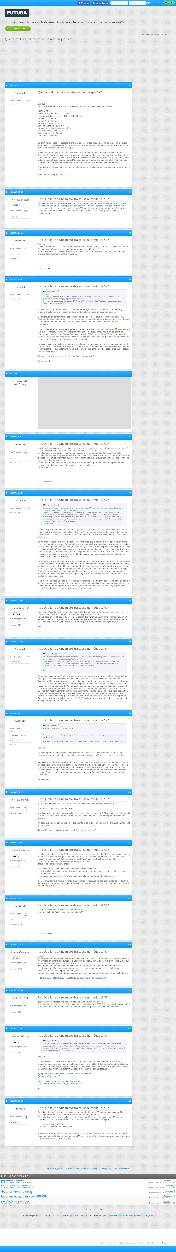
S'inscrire (83, 3)
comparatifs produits (68, 1215)
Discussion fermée (18, 29)
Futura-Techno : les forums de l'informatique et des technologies (44, 22)
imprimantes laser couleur (118, 1215)
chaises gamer (147, 1215)
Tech (37, 1215)
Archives (109, 1243)
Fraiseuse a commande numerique (16, 1186)
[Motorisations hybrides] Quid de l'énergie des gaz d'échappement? (101, 1168)
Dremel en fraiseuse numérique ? (16, 1201)
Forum (13, 22)
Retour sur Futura (100, 3)
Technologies (78, 22)
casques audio (135, 1215)
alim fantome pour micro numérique (17, 1191)
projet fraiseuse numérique (13, 1180)
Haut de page (163, 1243)
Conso (116, 1243)
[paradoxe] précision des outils (60, 1168)
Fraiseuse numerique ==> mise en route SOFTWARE (23, 1196)
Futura (102, 1243)
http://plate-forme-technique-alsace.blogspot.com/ (60, 1083)
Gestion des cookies (127, 1243)
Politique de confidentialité (146, 1243)
